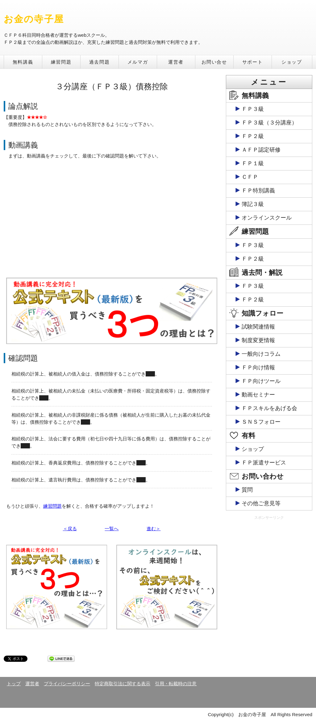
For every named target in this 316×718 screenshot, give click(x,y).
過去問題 (99, 62)
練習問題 (61, 62)
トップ (14, 683)
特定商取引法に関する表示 (122, 683)
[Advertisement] (269, 564)
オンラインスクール (267, 218)
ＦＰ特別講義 (258, 190)
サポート (252, 62)
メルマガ (137, 62)
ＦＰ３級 (253, 109)
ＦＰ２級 (253, 136)
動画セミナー (258, 395)
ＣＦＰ (250, 177)
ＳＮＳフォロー (261, 422)
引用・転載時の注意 (176, 683)
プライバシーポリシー (67, 683)
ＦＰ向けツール (261, 381)
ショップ (291, 62)
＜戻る (70, 528)
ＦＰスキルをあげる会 (269, 408)
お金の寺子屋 (34, 19)
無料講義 (23, 62)
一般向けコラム (261, 354)
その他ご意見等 (261, 503)
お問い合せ (214, 62)
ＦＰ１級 (253, 163)
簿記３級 (253, 204)
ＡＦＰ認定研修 (261, 150)
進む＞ (153, 528)
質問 (247, 490)
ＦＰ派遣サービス (264, 463)
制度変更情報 (258, 340)
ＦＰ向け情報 (258, 367)
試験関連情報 (258, 327)
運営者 (176, 62)
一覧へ (111, 528)
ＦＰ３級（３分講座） (269, 123)
